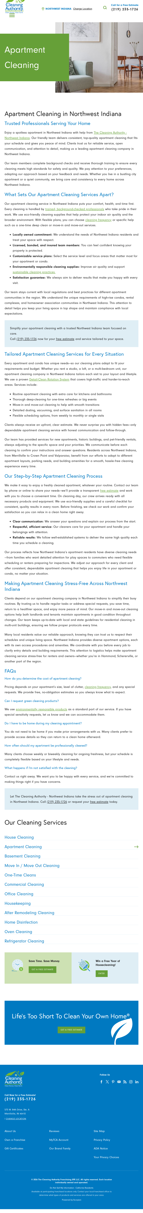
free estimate (65, 339)
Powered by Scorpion (71, 1200)
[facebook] (101, 1081)
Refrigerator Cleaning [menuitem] (70, 941)
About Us (10, 1131)
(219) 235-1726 (27, 339)
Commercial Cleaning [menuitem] (70, 884)
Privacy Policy (102, 1140)
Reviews (54, 1131)
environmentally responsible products (41, 709)
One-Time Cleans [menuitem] (70, 875)
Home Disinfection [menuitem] (70, 922)
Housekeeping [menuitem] (70, 903)
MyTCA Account (58, 1140)
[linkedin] (136, 1081)
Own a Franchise (15, 1140)
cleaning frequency (98, 220)
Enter (101, 973)
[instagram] (131, 1081)
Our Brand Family (60, 1148)
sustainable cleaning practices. (34, 272)
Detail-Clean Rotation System (49, 379)
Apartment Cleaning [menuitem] (71, 846)
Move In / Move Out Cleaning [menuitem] (70, 865)
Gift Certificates (14, 1148)
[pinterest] (113, 1081)
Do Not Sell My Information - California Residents (71, 1188)
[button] (12, 15)
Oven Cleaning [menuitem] (70, 931)
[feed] (125, 1081)
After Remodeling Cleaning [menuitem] (70, 912)
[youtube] (119, 1081)
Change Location (82, 9)
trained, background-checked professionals (74, 209)
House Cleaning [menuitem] (70, 837)
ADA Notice (101, 1148)
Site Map (99, 1131)
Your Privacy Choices (106, 1157)
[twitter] (107, 1081)
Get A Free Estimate (43, 969)
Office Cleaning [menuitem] (70, 893)
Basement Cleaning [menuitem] (70, 856)
